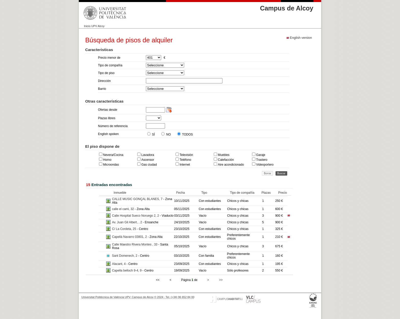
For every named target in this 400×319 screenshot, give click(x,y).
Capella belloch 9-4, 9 (127, 270)
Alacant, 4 (119, 264)
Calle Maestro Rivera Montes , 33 (135, 244)
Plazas (266, 192)
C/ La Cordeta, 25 (124, 229)
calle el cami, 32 (123, 209)
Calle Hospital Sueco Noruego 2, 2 (136, 215)
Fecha (180, 192)
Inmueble (120, 192)
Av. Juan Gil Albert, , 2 (127, 222)
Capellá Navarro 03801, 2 (130, 237)
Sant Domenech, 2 (125, 255)
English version (299, 38)
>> (221, 280)
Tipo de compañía (242, 192)
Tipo (204, 192)
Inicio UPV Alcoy (94, 26)
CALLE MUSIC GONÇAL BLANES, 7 (137, 199)
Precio (282, 192)
